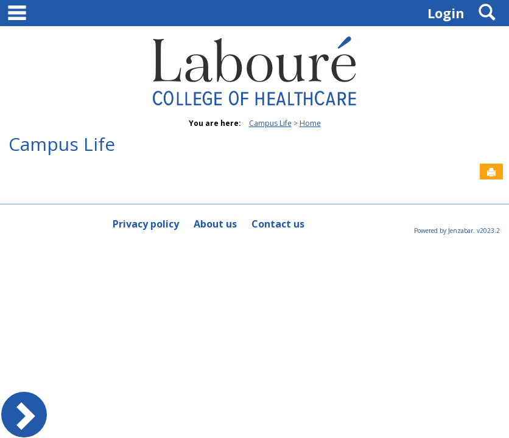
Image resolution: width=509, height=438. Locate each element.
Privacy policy (146, 224)
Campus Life (270, 123)
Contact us (277, 224)
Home (310, 123)
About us (215, 224)
